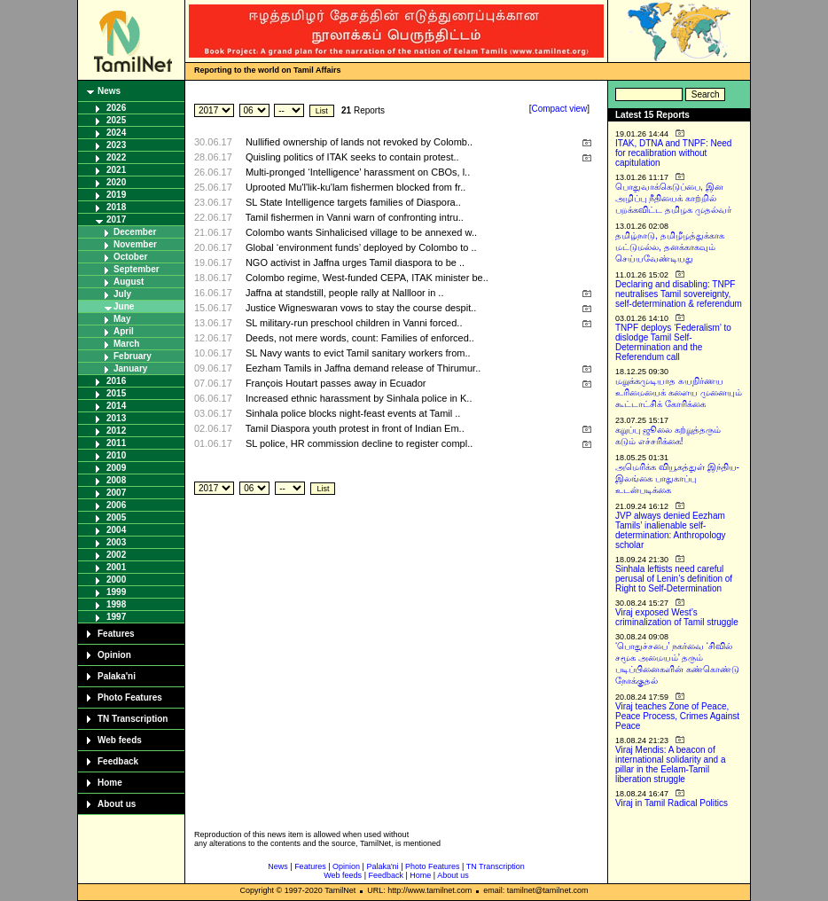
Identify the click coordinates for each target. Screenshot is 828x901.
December (134, 232)
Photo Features (130, 697)
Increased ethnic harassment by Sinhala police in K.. (359, 398)
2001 (116, 567)
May (121, 319)
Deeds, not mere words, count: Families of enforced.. (360, 338)
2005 (116, 517)
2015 (116, 393)
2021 (116, 170)
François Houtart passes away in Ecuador (336, 383)
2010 (116, 455)
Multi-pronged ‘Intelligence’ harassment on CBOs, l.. (358, 172)
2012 (116, 430)
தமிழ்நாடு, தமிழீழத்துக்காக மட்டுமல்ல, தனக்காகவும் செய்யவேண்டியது (669, 247)
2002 (116, 555)
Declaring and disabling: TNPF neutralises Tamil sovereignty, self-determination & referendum (678, 294)
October (130, 257)
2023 (116, 145)
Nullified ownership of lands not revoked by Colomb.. (359, 142)
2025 (116, 120)
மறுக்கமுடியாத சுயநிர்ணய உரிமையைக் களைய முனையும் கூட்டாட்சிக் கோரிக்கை (678, 392)
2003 (116, 542)
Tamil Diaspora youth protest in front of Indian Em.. (355, 428)
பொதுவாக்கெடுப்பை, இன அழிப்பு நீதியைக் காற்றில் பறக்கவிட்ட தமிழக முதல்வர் (673, 198)
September (136, 269)
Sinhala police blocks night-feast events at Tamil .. (353, 413)
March (126, 344)
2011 (116, 443)
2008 (116, 480)
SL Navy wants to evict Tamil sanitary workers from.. (358, 353)
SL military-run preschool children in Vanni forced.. (354, 322)
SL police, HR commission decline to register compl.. (359, 443)
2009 (116, 468)
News (109, 91)
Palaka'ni (117, 676)
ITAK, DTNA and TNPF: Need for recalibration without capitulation (673, 153)
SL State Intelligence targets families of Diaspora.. (353, 202)
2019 (116, 195)
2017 (116, 219)
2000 (116, 579)
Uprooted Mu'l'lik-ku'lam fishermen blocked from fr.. (355, 187)
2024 (116, 132)
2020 (116, 182)
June (123, 306)
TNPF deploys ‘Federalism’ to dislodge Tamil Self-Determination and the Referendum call (673, 342)
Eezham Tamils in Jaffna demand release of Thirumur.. (363, 368)
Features (116, 634)
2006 (116, 505)
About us (117, 804)
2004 (116, 530)
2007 (116, 493)
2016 (116, 381)
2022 (116, 157)
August (128, 281)
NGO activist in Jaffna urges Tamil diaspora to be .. (355, 262)
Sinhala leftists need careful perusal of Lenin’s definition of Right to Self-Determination (673, 578)
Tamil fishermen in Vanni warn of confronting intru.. (355, 217)
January (130, 368)
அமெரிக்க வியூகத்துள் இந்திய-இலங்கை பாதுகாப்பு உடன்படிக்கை (677, 478)
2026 (116, 108)
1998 (116, 604)
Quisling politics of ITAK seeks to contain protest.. (352, 157)
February (132, 356)
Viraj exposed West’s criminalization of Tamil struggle (676, 617)
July (122, 294)
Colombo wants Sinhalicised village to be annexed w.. (361, 232)
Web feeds (120, 740)
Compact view (559, 109)
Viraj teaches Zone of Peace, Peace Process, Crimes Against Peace (677, 716)
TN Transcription (133, 719)
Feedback (118, 761)
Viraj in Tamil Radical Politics (671, 803)
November (135, 244)
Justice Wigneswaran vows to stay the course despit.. (361, 307)
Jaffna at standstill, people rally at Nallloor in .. (345, 292)
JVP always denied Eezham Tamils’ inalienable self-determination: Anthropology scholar (670, 530)
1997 (116, 617)
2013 (116, 418)
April (123, 331)
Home (110, 782)
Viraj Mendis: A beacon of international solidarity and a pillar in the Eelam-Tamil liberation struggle (670, 764)
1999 (116, 592)
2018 (116, 207)
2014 (116, 406)
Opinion (114, 655)
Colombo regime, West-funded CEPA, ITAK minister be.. (367, 277)
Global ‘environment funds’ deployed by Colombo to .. (361, 247)
